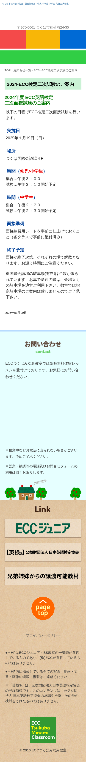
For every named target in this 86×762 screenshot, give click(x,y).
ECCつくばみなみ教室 (43, 13)
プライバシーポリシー (43, 635)
